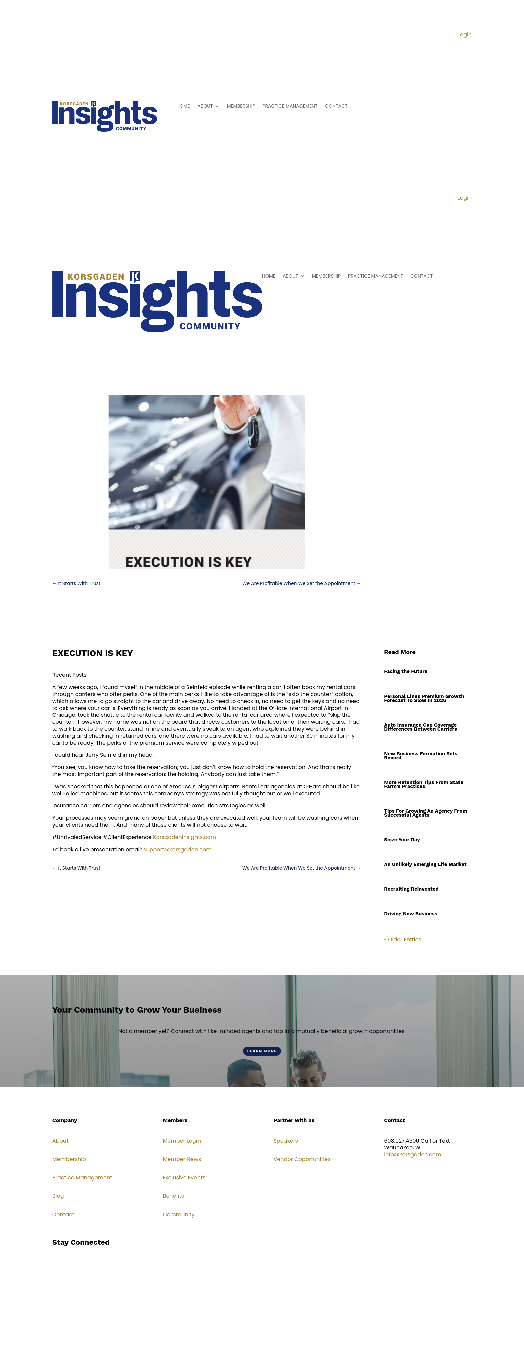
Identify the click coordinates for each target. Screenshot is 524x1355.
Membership (69, 1159)
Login (464, 34)
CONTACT (336, 106)
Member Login (182, 1141)
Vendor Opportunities (302, 1159)
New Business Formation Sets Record (420, 756)
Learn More (262, 1051)
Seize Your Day (402, 840)
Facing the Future (405, 671)
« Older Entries (402, 939)
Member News (182, 1159)
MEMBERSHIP (241, 106)
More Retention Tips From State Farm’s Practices (423, 784)
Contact (63, 1214)
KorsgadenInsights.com (184, 837)
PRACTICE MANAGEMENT (289, 106)
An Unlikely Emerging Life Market (425, 864)
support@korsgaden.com (177, 849)
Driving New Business (410, 914)
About (60, 1141)
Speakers (285, 1141)
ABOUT (205, 106)
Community (179, 1214)
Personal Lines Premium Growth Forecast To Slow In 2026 (424, 698)
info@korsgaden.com (412, 1154)
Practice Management (82, 1177)
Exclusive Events (184, 1177)
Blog (58, 1196)
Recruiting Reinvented (411, 889)
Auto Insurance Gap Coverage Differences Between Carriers (420, 727)
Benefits (173, 1196)
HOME (183, 106)
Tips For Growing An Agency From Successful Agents (425, 813)
